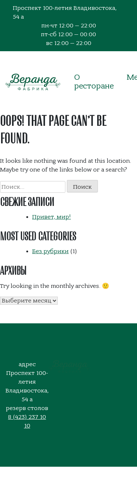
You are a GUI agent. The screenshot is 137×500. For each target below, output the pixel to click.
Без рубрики (50, 251)
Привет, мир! (51, 217)
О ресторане (94, 82)
